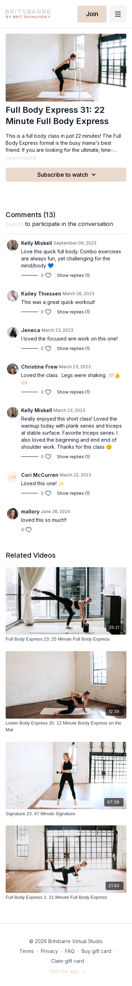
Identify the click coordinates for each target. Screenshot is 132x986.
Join (92, 14)
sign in (14, 223)
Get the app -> (67, 971)
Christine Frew (39, 367)
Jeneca (30, 330)
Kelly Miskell (36, 243)
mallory (30, 511)
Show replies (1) (73, 275)
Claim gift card (67, 961)
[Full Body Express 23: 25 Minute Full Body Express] (66, 639)
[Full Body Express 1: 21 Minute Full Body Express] (66, 897)
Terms (26, 951)
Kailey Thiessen (41, 294)
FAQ (70, 951)
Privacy (49, 951)
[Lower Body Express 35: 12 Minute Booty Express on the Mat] (66, 726)
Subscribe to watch (67, 174)
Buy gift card (96, 951)
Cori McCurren (39, 475)
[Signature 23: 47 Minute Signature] (66, 813)
